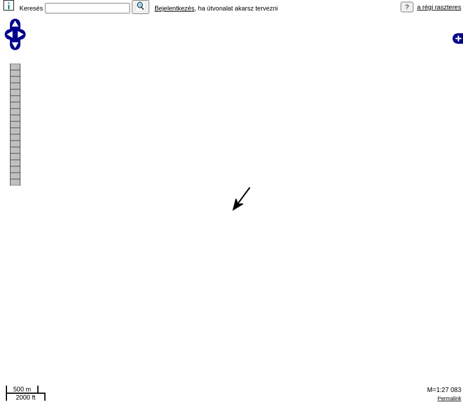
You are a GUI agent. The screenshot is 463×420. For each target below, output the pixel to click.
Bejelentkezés (175, 8)
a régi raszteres (439, 7)
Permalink (449, 398)
